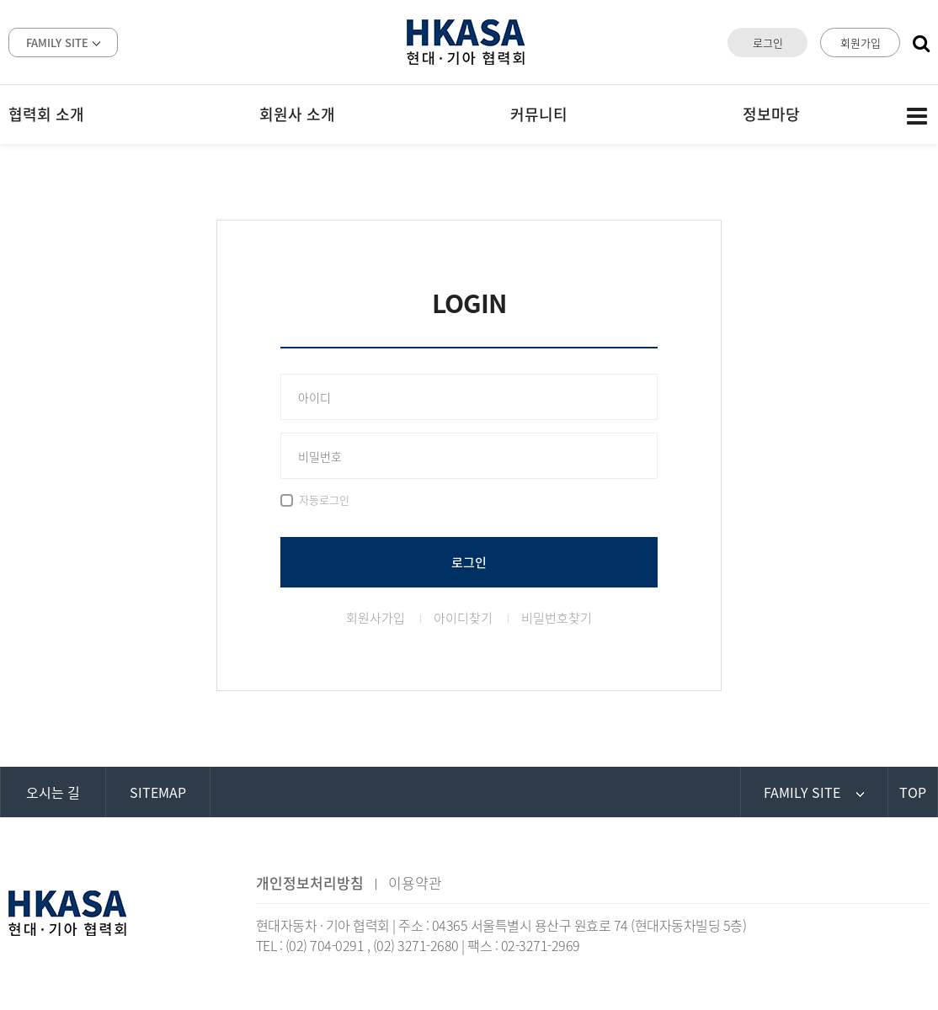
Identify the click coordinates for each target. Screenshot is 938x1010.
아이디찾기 (463, 618)
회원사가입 (375, 618)
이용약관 (415, 882)
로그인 (768, 42)
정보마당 (771, 114)
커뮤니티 (539, 114)
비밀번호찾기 (556, 618)
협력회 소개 (46, 114)
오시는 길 (53, 792)
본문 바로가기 (0, 0)
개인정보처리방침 (310, 882)
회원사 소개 (297, 114)
